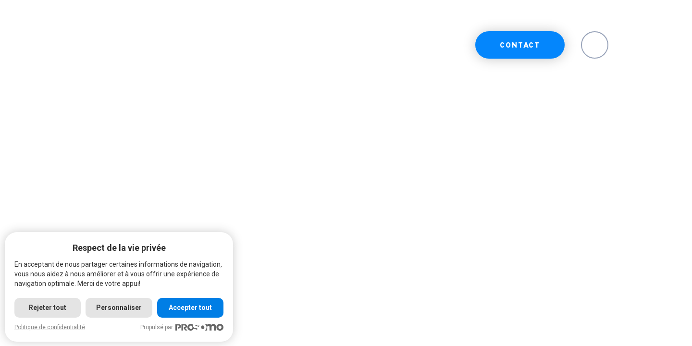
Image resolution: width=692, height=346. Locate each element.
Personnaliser (119, 307)
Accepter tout (190, 307)
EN (595, 45)
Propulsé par (181, 327)
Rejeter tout (47, 307)
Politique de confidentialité (49, 327)
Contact (520, 45)
